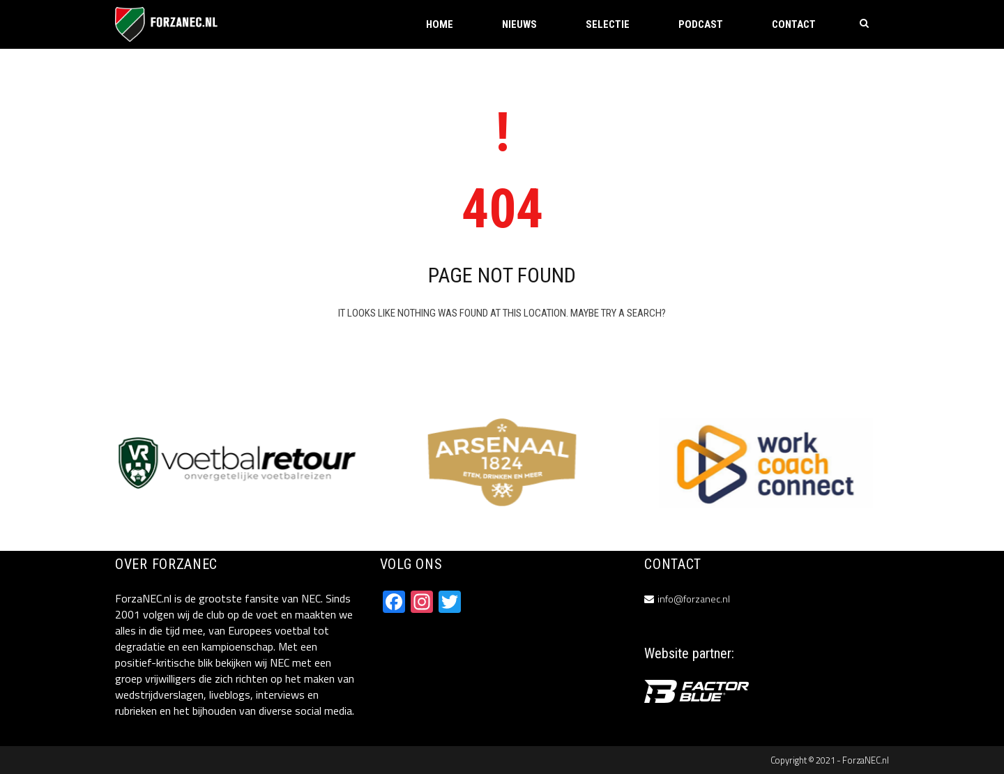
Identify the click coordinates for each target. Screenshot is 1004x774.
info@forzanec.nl (693, 598)
